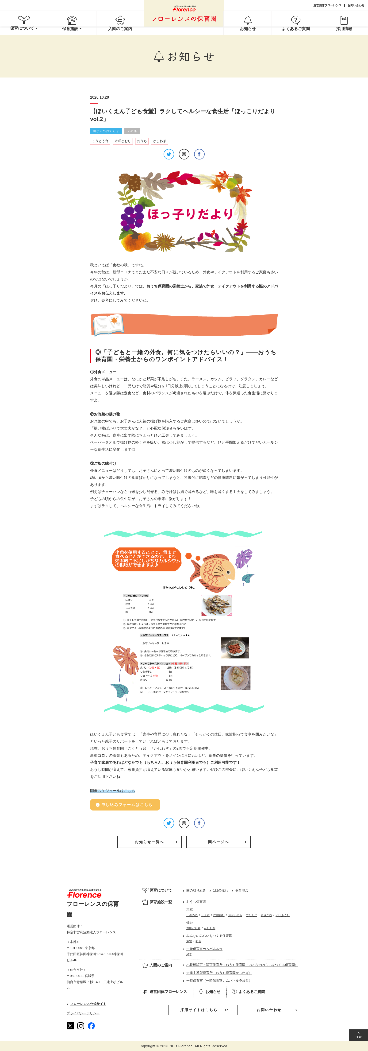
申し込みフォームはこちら (127, 805)
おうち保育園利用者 (182, 762)
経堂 (189, 954)
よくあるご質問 (248, 991)
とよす (205, 915)
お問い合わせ (356, 5)
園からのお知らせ (106, 131)
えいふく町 (283, 915)
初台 (198, 941)
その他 (132, 131)
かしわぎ (159, 141)
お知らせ (209, 991)
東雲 (189, 941)
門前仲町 (219, 915)
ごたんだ (251, 915)
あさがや (266, 915)
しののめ (192, 915)
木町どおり (123, 141)
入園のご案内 (157, 965)
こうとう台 (100, 141)
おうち (142, 141)
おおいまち (235, 915)
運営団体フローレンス (327, 5)
